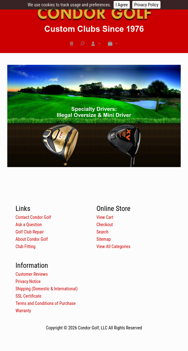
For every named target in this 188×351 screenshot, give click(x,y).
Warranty (23, 310)
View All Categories (113, 246)
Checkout (105, 224)
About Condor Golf (32, 239)
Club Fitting (25, 246)
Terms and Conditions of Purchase (46, 303)
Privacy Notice (28, 281)
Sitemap (104, 239)
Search (103, 231)
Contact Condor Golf (33, 217)
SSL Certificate (28, 296)
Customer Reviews (32, 274)
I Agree (122, 4)
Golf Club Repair (30, 231)
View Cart (105, 217)
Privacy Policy (146, 4)
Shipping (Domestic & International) (47, 288)
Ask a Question (29, 224)
